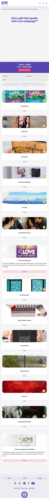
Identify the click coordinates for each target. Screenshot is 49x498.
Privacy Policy (24, 488)
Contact (40, 478)
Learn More (35, 9)
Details (24, 111)
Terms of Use (17, 488)
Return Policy (32, 488)
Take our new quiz (24, 70)
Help (9, 478)
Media (24, 478)
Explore (25, 271)
